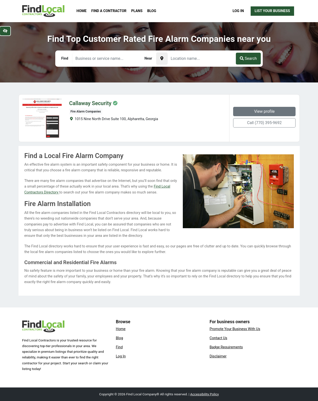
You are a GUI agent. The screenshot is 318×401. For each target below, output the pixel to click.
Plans (137, 11)
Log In (238, 11)
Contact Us (218, 338)
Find (119, 347)
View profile (264, 111)
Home (81, 11)
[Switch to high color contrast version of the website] (5, 31)
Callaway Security (90, 103)
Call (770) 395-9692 (264, 122)
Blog (151, 11)
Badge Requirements (226, 347)
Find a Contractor (108, 11)
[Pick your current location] (162, 58)
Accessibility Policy (204, 394)
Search (248, 58)
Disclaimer (218, 356)
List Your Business (272, 11)
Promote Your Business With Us (235, 329)
